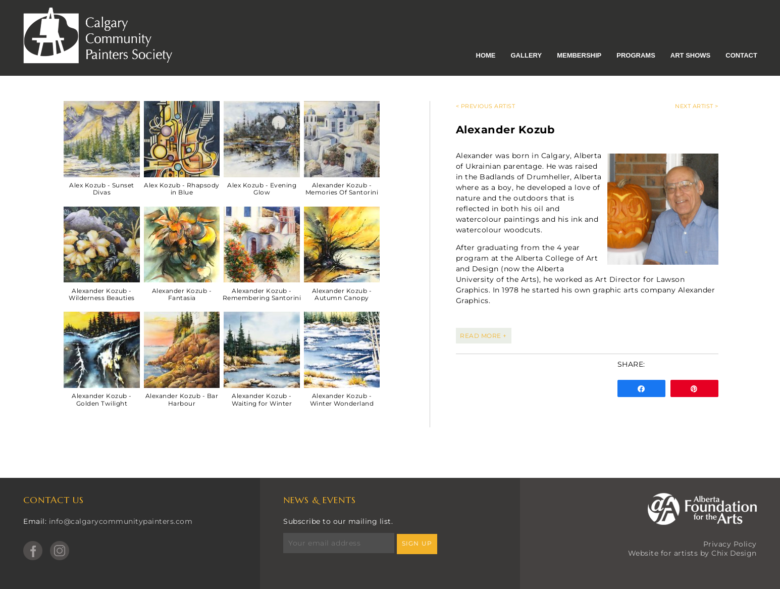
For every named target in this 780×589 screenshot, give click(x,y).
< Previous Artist (485, 106)
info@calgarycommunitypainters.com (121, 521)
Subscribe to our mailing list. (338, 521)
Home (486, 55)
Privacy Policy (730, 544)
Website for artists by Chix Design (692, 553)
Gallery (526, 55)
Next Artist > (696, 106)
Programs (635, 55)
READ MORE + (483, 335)
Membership (579, 55)
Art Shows (690, 55)
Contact (741, 55)
